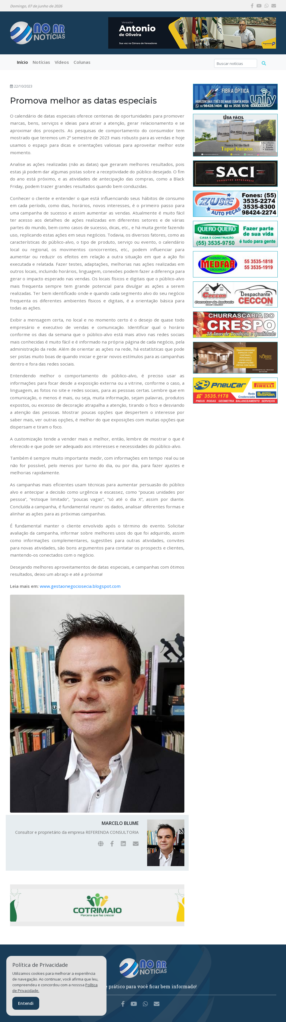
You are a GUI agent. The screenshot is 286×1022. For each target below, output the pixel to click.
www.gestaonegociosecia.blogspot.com (80, 586)
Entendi (25, 1003)
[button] (41, 62)
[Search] (235, 63)
